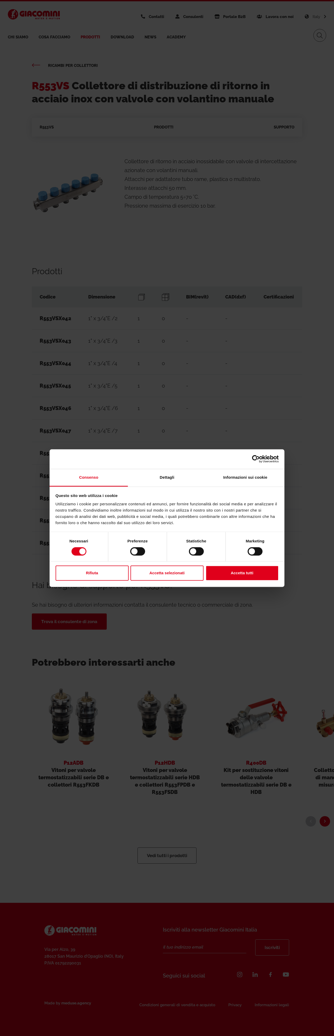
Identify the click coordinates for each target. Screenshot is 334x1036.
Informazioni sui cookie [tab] (245, 477)
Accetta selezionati (166, 573)
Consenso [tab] (88, 477)
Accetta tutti (242, 573)
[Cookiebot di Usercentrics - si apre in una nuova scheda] (256, 459)
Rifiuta (92, 573)
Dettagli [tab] (167, 477)
